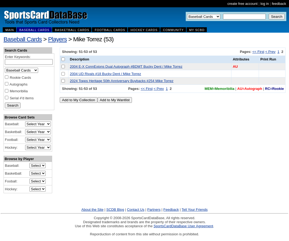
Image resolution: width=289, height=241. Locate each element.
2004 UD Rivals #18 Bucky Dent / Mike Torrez (105, 74)
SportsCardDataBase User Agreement (183, 226)
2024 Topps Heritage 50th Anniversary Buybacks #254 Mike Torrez (121, 81)
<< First (258, 52)
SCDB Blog (115, 210)
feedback (279, 4)
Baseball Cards (23, 39)
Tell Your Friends (195, 210)
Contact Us (135, 210)
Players (57, 39)
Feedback (171, 210)
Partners (154, 210)
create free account (242, 4)
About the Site (92, 210)
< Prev (270, 52)
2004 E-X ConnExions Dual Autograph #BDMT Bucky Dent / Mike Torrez (126, 67)
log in (264, 4)
